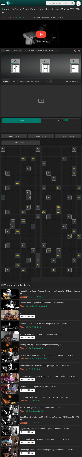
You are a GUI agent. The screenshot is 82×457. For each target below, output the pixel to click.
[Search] (72, 3)
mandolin (29, 81)
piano (14, 81)
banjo (37, 81)
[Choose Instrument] (50, 81)
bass (45, 81)
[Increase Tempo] (20, 50)
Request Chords (27, 317)
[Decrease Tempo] (3, 50)
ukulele (21, 81)
